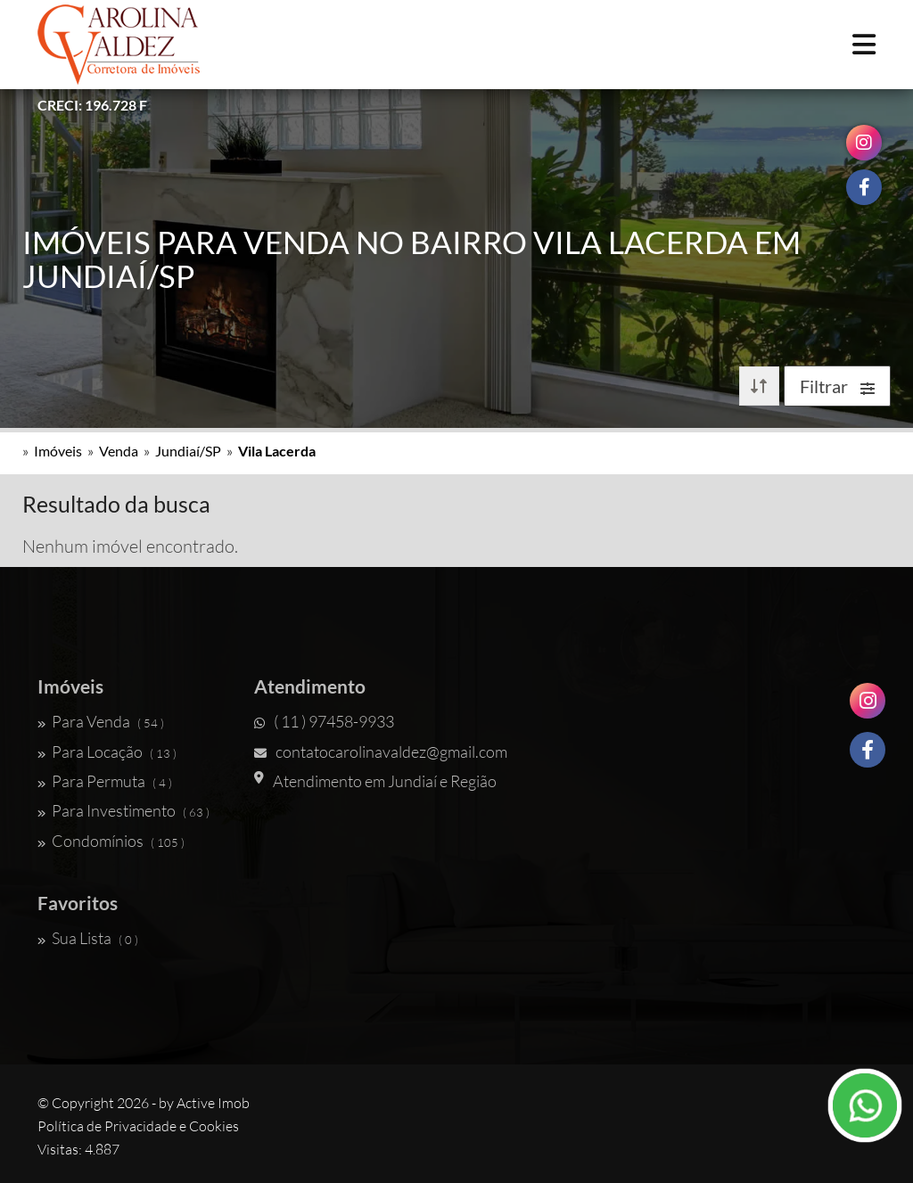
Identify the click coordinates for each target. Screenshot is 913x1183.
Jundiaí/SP (188, 450)
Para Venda (100, 721)
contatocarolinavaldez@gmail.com (380, 751)
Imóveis (58, 450)
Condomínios (111, 840)
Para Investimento (123, 810)
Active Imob (213, 1103)
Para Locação (107, 751)
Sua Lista (87, 938)
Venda (118, 450)
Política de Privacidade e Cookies (138, 1126)
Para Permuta (104, 781)
